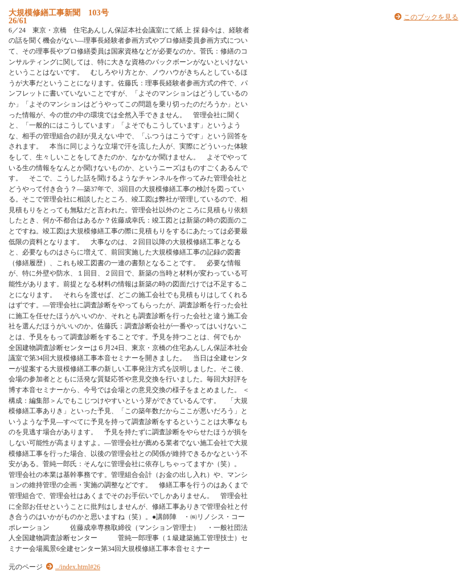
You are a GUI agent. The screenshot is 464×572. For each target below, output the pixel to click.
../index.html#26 (77, 567)
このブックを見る (431, 17)
